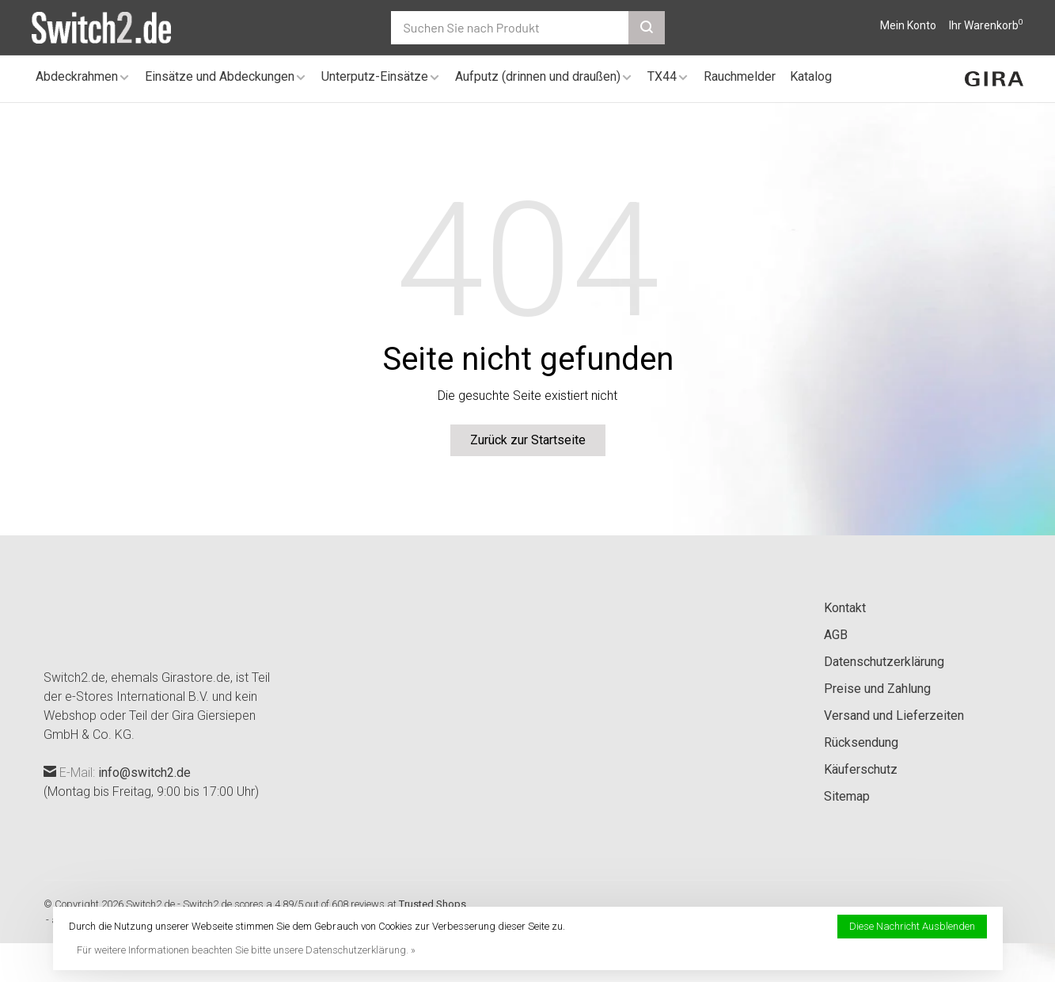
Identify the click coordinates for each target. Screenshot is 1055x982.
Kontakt (845, 607)
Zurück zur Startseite (528, 439)
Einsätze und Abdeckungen (219, 76)
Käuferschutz (861, 769)
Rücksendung (861, 742)
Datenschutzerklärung (884, 661)
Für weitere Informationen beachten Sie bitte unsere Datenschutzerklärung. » (246, 950)
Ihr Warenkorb (986, 25)
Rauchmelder (740, 76)
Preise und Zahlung (877, 688)
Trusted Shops (432, 904)
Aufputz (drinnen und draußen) (537, 76)
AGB (836, 634)
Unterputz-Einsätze (374, 76)
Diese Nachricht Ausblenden (912, 926)
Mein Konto (908, 25)
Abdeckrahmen (77, 76)
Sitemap (847, 796)
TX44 (662, 76)
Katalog (811, 76)
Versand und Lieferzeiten (894, 715)
